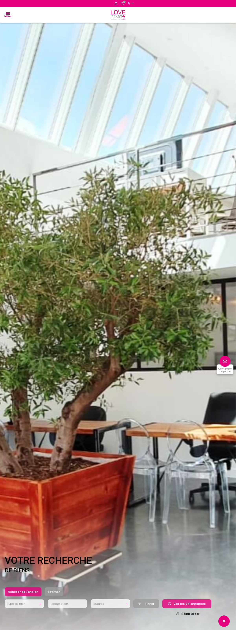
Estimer (54, 595)
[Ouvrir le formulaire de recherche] (146, 607)
